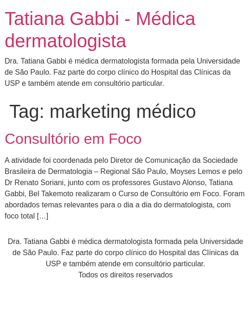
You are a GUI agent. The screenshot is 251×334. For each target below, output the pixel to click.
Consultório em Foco (73, 138)
